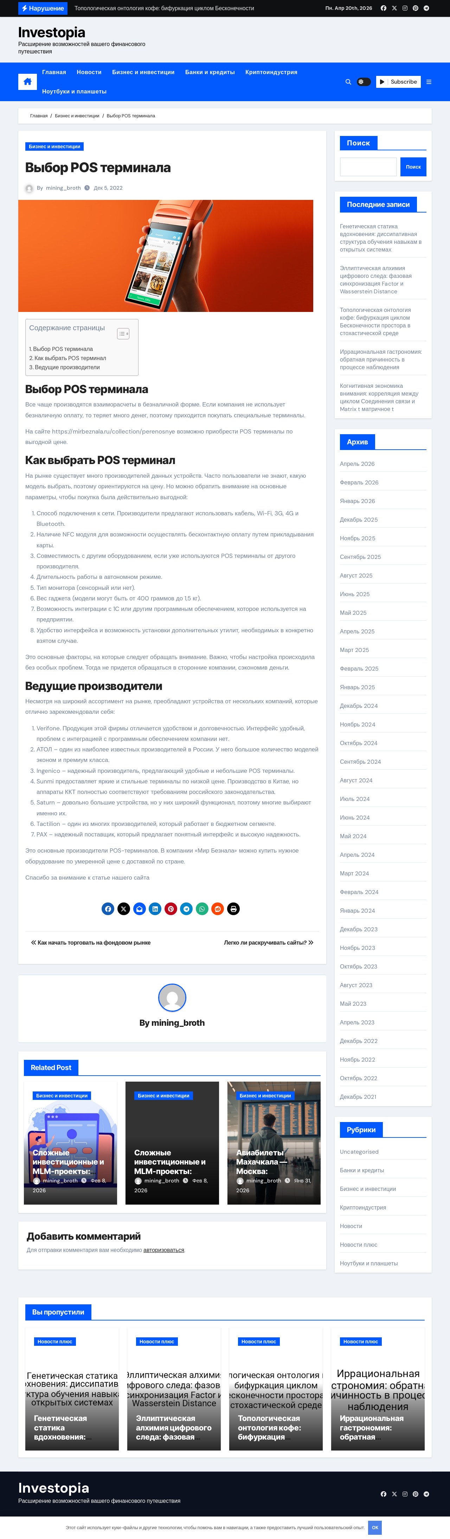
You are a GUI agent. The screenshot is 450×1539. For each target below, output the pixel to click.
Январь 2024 (357, 910)
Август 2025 (356, 575)
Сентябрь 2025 (360, 557)
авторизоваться (163, 1250)
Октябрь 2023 (358, 966)
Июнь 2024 (355, 817)
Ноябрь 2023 (357, 948)
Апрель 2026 (357, 464)
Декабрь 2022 (359, 1041)
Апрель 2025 (357, 631)
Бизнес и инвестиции (143, 72)
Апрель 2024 (357, 855)
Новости (89, 72)
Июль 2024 (355, 799)
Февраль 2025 (359, 668)
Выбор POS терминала (63, 349)
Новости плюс (358, 1244)
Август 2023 (356, 985)
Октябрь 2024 (359, 743)
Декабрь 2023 (359, 929)
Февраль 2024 (359, 892)
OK (375, 1528)
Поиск (359, 143)
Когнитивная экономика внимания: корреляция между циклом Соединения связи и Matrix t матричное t (379, 397)
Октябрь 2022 (358, 1078)
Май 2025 (353, 613)
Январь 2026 (357, 501)
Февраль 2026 (359, 482)
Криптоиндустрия (271, 72)
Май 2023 (353, 1003)
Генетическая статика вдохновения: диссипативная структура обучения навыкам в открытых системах (381, 238)
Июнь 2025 (355, 594)
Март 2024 (354, 873)
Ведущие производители (67, 367)
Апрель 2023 (357, 1022)
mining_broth (63, 187)
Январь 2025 (357, 687)
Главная (54, 72)
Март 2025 (354, 650)
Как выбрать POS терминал (70, 358)
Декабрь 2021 (358, 1097)
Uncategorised (359, 1151)
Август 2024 (356, 780)
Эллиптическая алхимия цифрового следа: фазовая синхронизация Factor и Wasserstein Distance (376, 280)
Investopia (51, 32)
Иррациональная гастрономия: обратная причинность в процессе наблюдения (381, 359)
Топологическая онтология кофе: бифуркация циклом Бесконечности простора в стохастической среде (375, 321)
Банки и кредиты (210, 72)
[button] (429, 82)
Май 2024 (353, 836)
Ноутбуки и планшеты (74, 91)
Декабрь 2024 (359, 706)
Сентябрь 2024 (360, 761)
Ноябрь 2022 (357, 1059)
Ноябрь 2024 (357, 724)
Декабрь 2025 (359, 519)
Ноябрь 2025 (357, 538)
